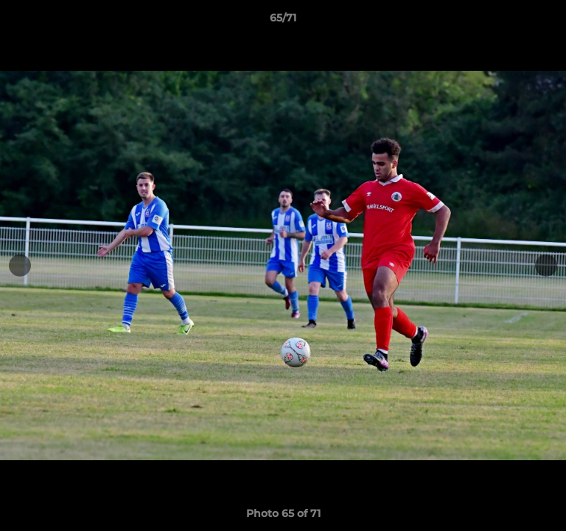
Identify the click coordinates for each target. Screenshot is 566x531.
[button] (548, 21)
